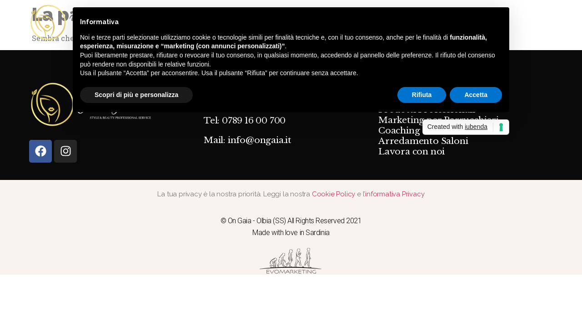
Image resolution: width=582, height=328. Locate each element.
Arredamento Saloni (423, 141)
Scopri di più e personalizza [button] (136, 94)
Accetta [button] (475, 94)
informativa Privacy (394, 194)
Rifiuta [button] (422, 94)
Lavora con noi (411, 151)
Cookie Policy (334, 194)
